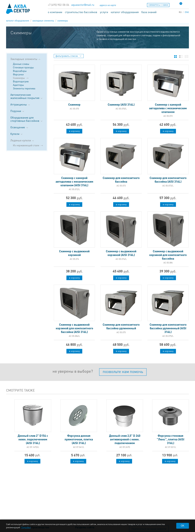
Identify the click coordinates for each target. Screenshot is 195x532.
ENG (187, 12)
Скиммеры (62, 20)
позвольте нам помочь (123, 371)
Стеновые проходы (23, 67)
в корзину (74, 131)
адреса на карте (107, 5)
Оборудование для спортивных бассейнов (26, 119)
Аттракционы (20, 104)
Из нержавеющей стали (26, 145)
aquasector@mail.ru (82, 5)
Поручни (17, 111)
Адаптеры (18, 84)
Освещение (19, 127)
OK (182, 525)
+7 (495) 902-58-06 (58, 5)
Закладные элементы (43, 20)
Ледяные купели (22, 140)
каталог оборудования (125, 12)
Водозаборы (20, 70)
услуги (104, 12)
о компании (55, 12)
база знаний (148, 12)
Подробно (26, 527)
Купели (16, 133)
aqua (18, 9)
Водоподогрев (21, 81)
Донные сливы (21, 63)
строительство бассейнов (81, 12)
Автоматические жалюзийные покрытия (26, 96)
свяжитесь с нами (158, 4)
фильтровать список (68, 55)
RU (180, 12)
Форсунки (18, 74)
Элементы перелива (24, 88)
